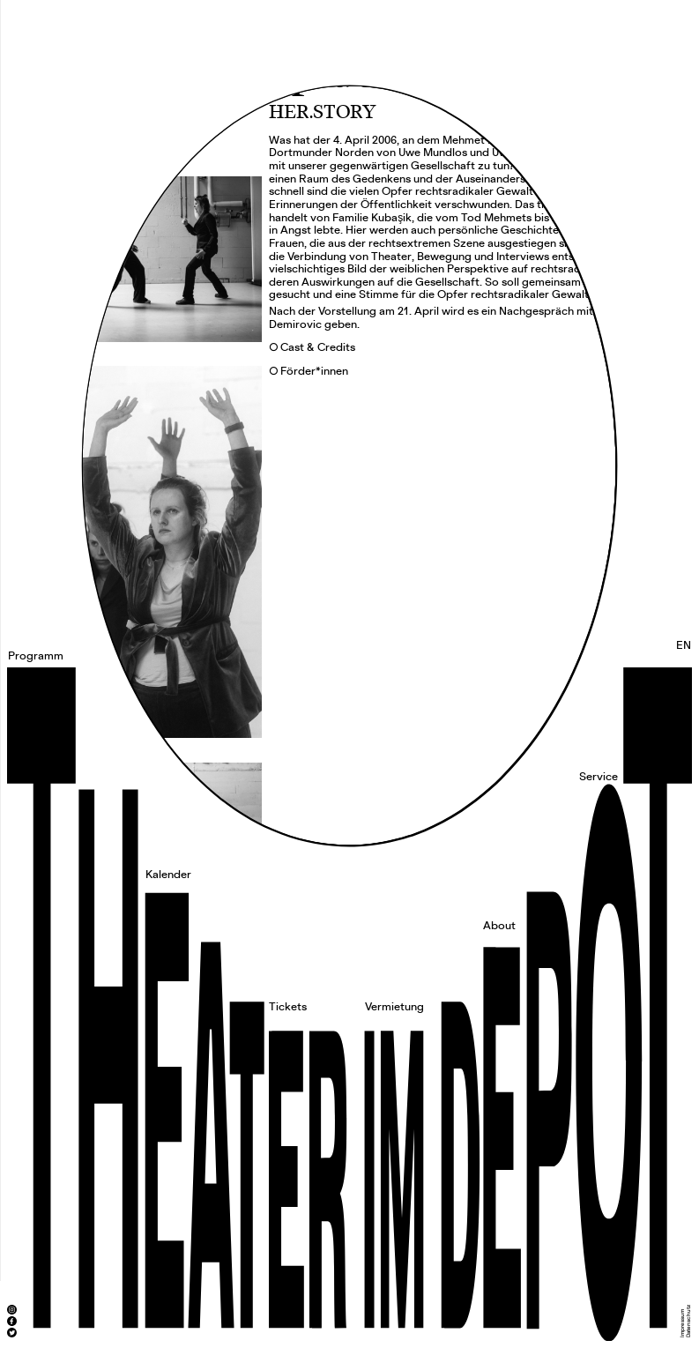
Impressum (682, 1323)
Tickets (288, 1007)
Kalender (168, 874)
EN (683, 645)
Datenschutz (688, 1321)
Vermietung (394, 1007)
